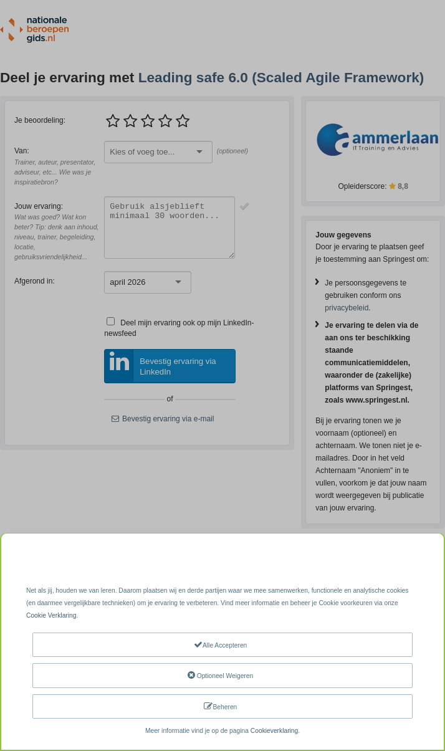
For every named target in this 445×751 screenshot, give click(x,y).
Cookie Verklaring (51, 615)
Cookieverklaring (274, 730)
